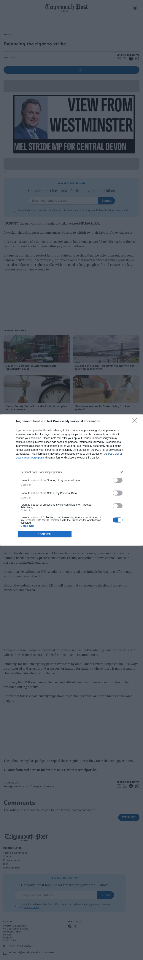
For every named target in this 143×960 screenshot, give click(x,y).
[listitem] (71, 472)
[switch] (118, 480)
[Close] (135, 421)
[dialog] (71, 480)
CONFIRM (45, 534)
